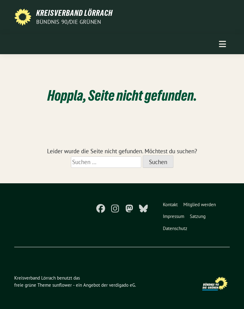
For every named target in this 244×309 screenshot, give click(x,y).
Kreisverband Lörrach (74, 13)
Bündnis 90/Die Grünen (68, 21)
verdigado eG (122, 285)
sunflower (62, 285)
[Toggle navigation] (222, 44)
